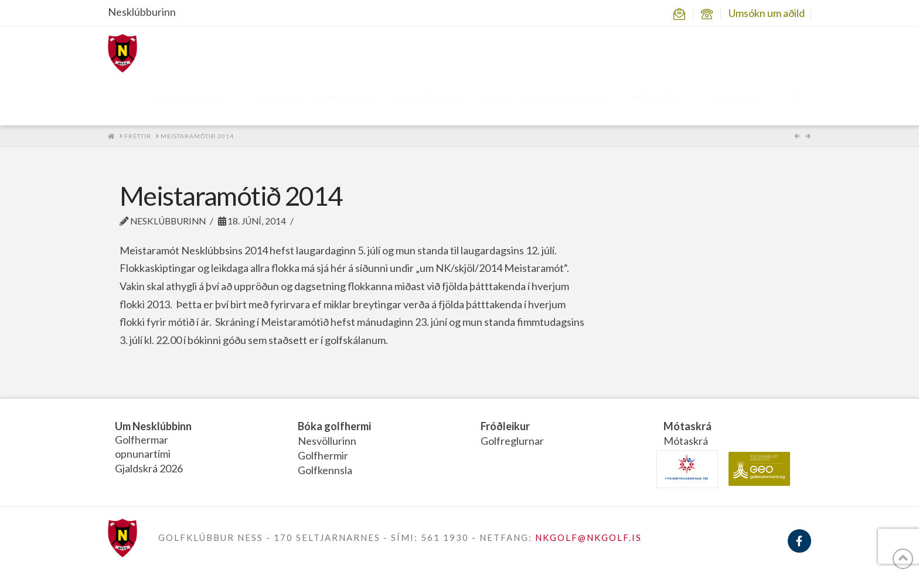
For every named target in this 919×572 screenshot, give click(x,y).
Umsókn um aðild (767, 12)
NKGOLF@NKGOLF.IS (588, 537)
